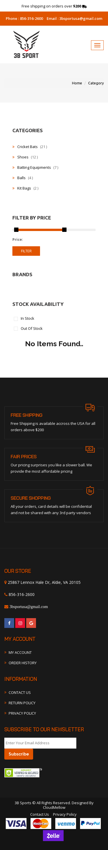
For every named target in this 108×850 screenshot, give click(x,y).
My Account (20, 652)
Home (77, 83)
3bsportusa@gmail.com (80, 18)
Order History (23, 662)
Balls (22, 177)
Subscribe (19, 754)
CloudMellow (54, 807)
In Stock (27, 319)
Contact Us (20, 692)
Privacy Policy (22, 713)
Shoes (25, 157)
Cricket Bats (29, 146)
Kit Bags (25, 188)
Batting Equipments (35, 167)
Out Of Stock (32, 329)
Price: (17, 239)
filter (26, 250)
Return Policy (22, 702)
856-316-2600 (31, 18)
